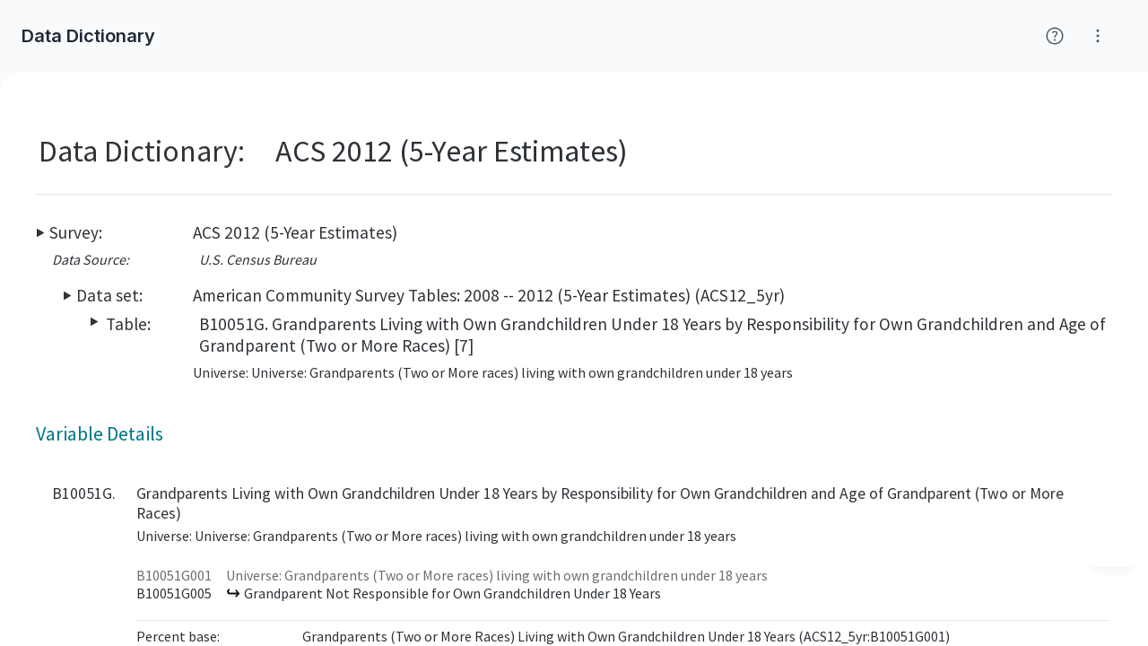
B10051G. (84, 493)
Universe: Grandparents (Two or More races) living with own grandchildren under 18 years (497, 575)
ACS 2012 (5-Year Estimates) (295, 232)
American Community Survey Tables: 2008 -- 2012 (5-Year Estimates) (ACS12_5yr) (489, 295)
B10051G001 (174, 575)
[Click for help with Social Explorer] (1054, 35)
